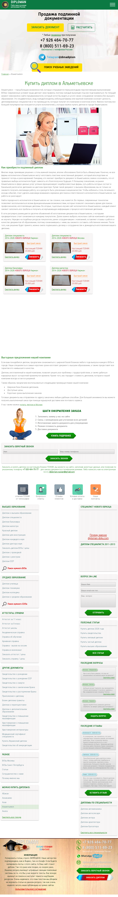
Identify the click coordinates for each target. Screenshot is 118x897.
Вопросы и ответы (41, 497)
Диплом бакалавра (11, 522)
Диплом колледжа (10, 592)
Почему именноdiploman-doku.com (98, 537)
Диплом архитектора (90, 824)
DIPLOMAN (27, 845)
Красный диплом (9, 530)
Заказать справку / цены (13, 659)
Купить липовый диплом (92, 640)
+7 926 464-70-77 (57, 40)
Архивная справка (10, 641)
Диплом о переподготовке (14, 705)
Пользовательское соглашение (30, 892)
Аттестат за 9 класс (11, 623)
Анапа (5, 811)
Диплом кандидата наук (13, 539)
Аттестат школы (9, 628)
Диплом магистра (10, 526)
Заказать (34, 256)
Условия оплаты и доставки (77, 497)
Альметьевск (8, 806)
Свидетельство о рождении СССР (17, 678)
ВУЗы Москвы (8, 760)
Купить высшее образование (94, 649)
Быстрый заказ (34, 243)
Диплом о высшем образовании (16, 513)
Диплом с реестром (11, 557)
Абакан (5, 793)
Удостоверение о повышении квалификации (15, 724)
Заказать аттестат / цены (13, 654)
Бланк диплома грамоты (13, 700)
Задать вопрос (98, 718)
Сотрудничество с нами (12, 774)
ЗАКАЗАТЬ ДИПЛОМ (95, 880)
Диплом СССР (8, 561)
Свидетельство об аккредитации (17, 745)
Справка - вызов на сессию (14, 645)
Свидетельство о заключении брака (18, 687)
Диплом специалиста (12, 517)
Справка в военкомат (12, 650)
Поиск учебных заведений (61, 67)
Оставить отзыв (98, 795)
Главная (5, 74)
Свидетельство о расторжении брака (19, 691)
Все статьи (98, 655)
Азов (4, 802)
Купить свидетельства (91, 635)
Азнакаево (7, 798)
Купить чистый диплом (91, 644)
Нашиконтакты (95, 497)
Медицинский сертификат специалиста (14, 735)
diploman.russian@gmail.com (62, 472)
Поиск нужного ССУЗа (17, 604)
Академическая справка (13, 632)
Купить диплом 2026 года (92, 631)
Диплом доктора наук (12, 543)
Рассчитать (84, 27)
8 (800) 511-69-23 (57, 46)
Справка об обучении (12, 637)
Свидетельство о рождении (14, 674)
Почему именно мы (11, 778)
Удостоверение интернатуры (15, 730)
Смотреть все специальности (94, 835)
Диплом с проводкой (11, 552)
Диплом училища (10, 583)
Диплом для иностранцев (13, 535)
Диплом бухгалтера (90, 829)
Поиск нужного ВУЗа (17, 568)
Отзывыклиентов (59, 497)
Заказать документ (45, 27)
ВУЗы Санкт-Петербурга (13, 765)
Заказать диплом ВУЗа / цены (15, 548)
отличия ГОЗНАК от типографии (22, 497)
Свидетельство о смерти (13, 683)
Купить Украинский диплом (14, 741)
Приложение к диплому (13, 696)
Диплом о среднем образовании (17, 597)
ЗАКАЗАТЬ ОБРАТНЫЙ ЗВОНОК (95, 873)
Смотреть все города (11, 817)
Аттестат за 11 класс (11, 619)
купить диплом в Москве (31, 404)
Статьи (5, 769)
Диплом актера (88, 820)
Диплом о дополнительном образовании (14, 710)
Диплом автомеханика (91, 811)
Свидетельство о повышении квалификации (15, 717)
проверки (56, 35)
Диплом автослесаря (90, 816)
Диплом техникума (11, 588)
